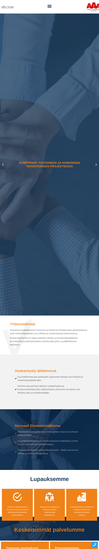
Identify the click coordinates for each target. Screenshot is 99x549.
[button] (49, 6)
